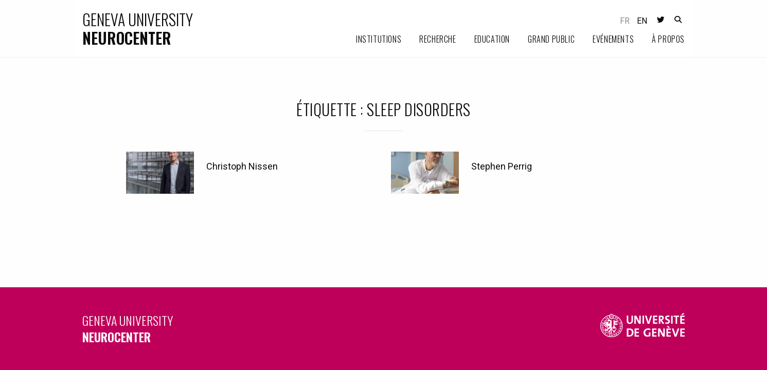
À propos (668, 39)
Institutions (378, 39)
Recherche (437, 39)
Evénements (613, 39)
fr (625, 21)
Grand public (551, 39)
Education (492, 39)
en (642, 21)
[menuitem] (369, 39)
